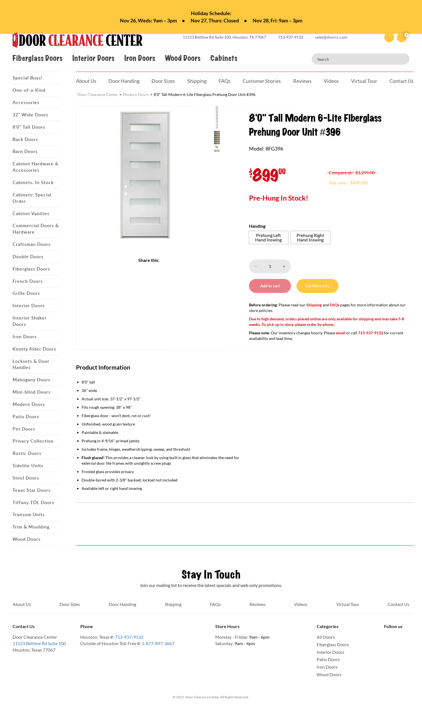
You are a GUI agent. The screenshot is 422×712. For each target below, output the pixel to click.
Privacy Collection (33, 441)
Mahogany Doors (31, 380)
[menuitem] (225, 117)
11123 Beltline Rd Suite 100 (39, 643)
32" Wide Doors (30, 115)
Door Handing (123, 81)
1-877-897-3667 (158, 643)
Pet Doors (24, 429)
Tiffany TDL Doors (33, 502)
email (340, 332)
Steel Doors (26, 478)
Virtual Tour (364, 81)
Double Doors (28, 256)
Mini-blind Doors (32, 392)
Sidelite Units (28, 465)
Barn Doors (25, 151)
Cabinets (223, 58)
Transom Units (29, 514)
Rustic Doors (27, 453)
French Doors (28, 281)
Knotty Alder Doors (34, 349)
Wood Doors (182, 58)
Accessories (26, 102)
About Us (86, 81)
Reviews (302, 81)
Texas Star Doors (32, 490)
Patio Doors (26, 416)
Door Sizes (163, 81)
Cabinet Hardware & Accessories (35, 167)
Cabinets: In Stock (33, 182)
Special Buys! (27, 78)
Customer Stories (262, 81)
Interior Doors (93, 58)
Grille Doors (26, 293)
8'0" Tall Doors (29, 127)
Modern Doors (29, 404)
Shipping (197, 81)
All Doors (326, 637)
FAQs (225, 81)
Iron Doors (139, 58)
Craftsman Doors (32, 244)
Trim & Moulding (31, 527)
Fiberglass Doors (37, 58)
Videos (331, 81)
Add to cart (270, 285)
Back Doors (25, 139)
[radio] (268, 237)
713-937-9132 (129, 637)
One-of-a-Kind (29, 90)
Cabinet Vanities (31, 213)
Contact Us (401, 81)
